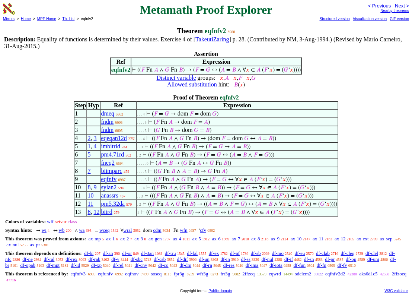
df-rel (118, 265)
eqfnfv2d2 (335, 274)
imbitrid (110, 146)
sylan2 (108, 187)
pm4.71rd (112, 154)
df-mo (278, 253)
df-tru (170, 253)
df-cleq (347, 253)
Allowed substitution (192, 84)
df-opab (27, 265)
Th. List (69, 19)
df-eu (300, 253)
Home (26, 19)
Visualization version (370, 19)
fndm (107, 122)
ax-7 (235, 238)
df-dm (185, 265)
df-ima (252, 265)
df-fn (321, 265)
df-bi (88, 253)
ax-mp (95, 238)
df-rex (71, 259)
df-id (75, 265)
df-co (163, 265)
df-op (351, 259)
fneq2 (107, 162)
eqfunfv (105, 274)
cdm (157, 230)
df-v (115, 259)
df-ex (214, 253)
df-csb (160, 259)
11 (90, 203)
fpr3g (179, 274)
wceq (104, 230)
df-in (225, 259)
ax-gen (155, 238)
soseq (156, 274)
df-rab (94, 259)
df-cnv (141, 265)
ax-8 (255, 238)
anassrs (109, 195)
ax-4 (177, 238)
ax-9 (275, 238)
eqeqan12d (114, 138)
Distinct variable (176, 78)
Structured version (334, 19)
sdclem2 (303, 274)
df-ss (245, 259)
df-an (108, 253)
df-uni (373, 259)
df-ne (27, 259)
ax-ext (362, 238)
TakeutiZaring (212, 39)
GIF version (399, 19)
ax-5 (196, 238)
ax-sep (386, 238)
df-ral (49, 259)
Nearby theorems (394, 11)
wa (81, 230)
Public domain (220, 291)
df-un (204, 259)
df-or (127, 253)
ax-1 (110, 238)
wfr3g (202, 274)
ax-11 (318, 238)
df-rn (207, 265)
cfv (203, 230)
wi (44, 230)
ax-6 (216, 238)
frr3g (225, 274)
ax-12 (340, 238)
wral (127, 230)
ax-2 (124, 238)
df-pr (330, 259)
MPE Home (46, 19)
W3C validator (396, 291)
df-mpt (53, 265)
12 (96, 212)
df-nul (267, 259)
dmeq (107, 113)
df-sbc (137, 259)
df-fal (192, 253)
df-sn (309, 259)
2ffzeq (248, 274)
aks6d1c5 (368, 274)
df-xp (96, 265)
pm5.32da (113, 203)
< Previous (379, 6)
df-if (288, 259)
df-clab (323, 253)
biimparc (111, 171)
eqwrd (275, 274)
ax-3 (138, 238)
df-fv (342, 265)
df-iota (275, 265)
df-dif (182, 259)
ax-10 (296, 238)
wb (62, 230)
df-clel (371, 253)
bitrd (106, 212)
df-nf (235, 253)
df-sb (256, 253)
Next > (402, 6)
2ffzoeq (399, 274)
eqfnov (131, 274)
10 (90, 195)
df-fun (300, 265)
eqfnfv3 (77, 274)
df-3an (147, 253)
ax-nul (12, 244)
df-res (228, 265)
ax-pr (35, 244)
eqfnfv (108, 179)
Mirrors (9, 19)
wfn (183, 230)
